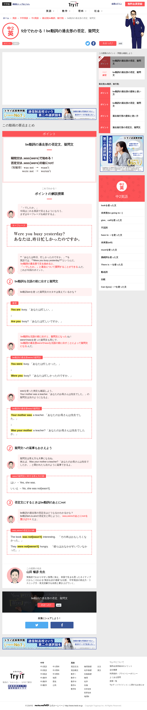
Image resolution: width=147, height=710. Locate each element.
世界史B (87, 693)
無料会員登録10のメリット (121, 666)
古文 (99, 666)
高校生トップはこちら (21, 4)
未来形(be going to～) (112, 213)
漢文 (99, 670)
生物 (86, 685)
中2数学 (43, 681)
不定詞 (104, 227)
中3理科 (56, 674)
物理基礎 (88, 666)
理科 (81, 11)
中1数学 (43, 678)
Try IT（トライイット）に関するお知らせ (127, 685)
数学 (65, 11)
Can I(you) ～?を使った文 (113, 287)
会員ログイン (117, 4)
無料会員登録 (135, 4)
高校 (73, 663)
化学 (86, 681)
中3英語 (43, 674)
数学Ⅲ (74, 681)
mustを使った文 (109, 250)
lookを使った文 (108, 205)
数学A (73, 685)
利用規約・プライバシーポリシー (124, 674)
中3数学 (43, 685)
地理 (54, 678)
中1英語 (43, 666)
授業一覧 (113, 681)
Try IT (73, 4)
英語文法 (74, 666)
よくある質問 (115, 677)
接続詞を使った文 (109, 257)
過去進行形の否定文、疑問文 (127, 127)
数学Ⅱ (74, 678)
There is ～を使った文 (112, 264)
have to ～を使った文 (111, 235)
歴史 (54, 681)
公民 (54, 685)
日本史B (87, 689)
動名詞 (104, 272)
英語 (49, 11)
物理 (86, 678)
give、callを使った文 (111, 220)
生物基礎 (88, 674)
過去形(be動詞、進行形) (109, 84)
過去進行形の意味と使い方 (125, 116)
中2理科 (56, 670)
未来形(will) (106, 242)
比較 (103, 279)
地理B (86, 696)
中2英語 (43, 670)
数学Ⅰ (74, 674)
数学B (73, 689)
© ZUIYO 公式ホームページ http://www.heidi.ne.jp (54, 705)
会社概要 (113, 670)
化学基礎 (88, 670)
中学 (42, 663)
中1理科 (56, 666)
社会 (97, 11)
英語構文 (74, 670)
